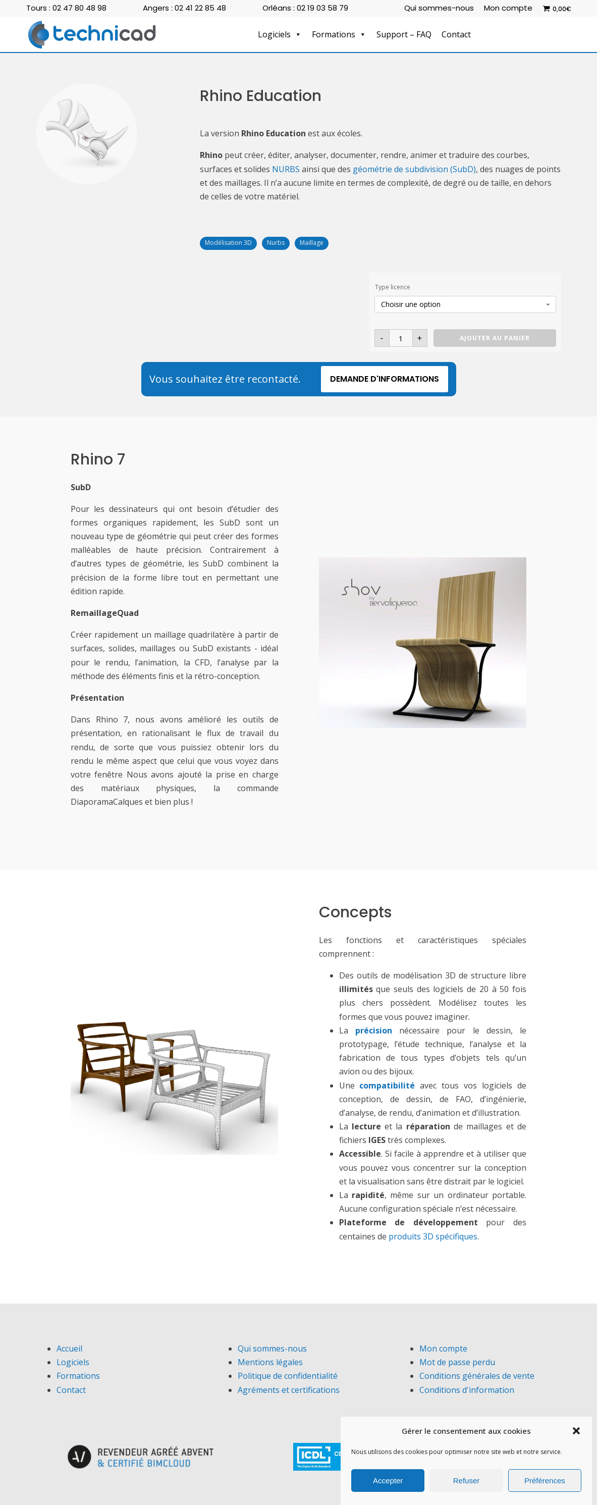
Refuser (466, 1482)
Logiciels (280, 34)
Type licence (392, 287)
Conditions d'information (466, 1389)
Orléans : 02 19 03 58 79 (305, 8)
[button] (576, 1433)
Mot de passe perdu (457, 1362)
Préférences (544, 1482)
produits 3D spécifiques (433, 1236)
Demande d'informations (384, 379)
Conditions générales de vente (476, 1375)
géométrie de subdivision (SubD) (414, 169)
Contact (456, 34)
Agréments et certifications (289, 1389)
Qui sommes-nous (439, 8)
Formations (339, 34)
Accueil (69, 1348)
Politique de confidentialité (288, 1375)
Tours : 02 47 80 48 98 (66, 8)
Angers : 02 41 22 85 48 (184, 8)
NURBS (286, 169)
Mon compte (508, 8)
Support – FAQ (403, 34)
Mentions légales (270, 1362)
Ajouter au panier (495, 338)
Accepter (388, 1482)
